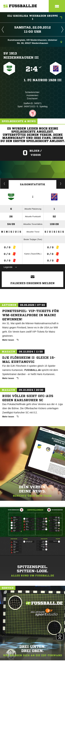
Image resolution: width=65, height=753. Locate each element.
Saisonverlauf (61, 183)
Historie (4, 183)
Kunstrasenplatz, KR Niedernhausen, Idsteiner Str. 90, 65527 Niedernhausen (35, 41)
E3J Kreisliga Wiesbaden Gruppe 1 (34, 17)
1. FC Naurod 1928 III (43, 80)
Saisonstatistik (32, 184)
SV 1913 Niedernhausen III (21, 55)
